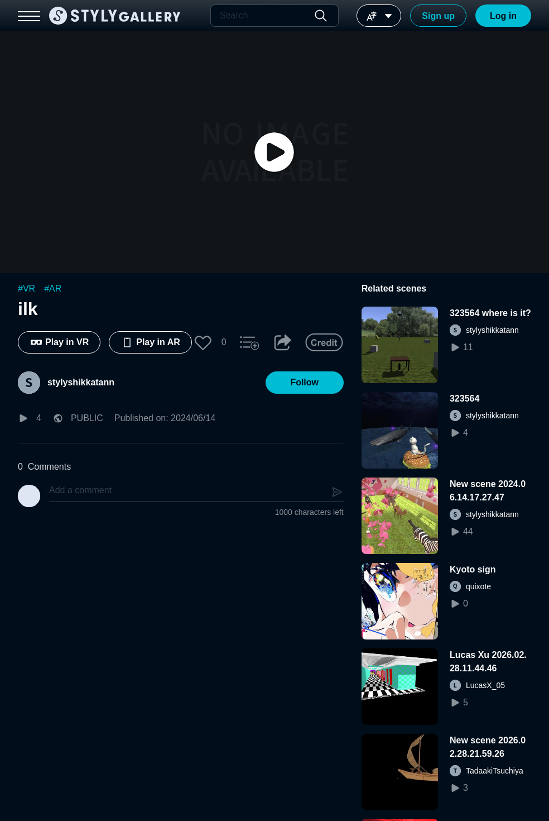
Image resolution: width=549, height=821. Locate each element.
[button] (203, 342)
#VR (26, 288)
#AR (52, 288)
